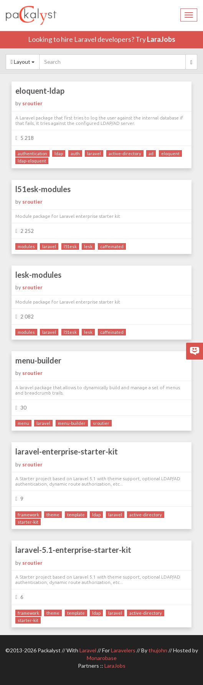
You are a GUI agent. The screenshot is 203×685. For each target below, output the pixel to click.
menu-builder (38, 360)
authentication (32, 153)
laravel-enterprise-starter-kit (66, 451)
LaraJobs (161, 39)
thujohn (158, 650)
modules (26, 246)
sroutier (32, 103)
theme (52, 514)
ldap (58, 153)
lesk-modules (38, 274)
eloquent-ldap (39, 90)
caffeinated (112, 246)
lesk (88, 246)
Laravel (87, 650)
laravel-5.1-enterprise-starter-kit (73, 549)
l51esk (70, 246)
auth (75, 153)
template (76, 514)
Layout (23, 61)
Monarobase (102, 658)
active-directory (125, 153)
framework (28, 514)
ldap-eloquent (32, 160)
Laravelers (123, 650)
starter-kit (28, 521)
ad (151, 153)
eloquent (170, 153)
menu (23, 423)
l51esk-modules (43, 189)
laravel (94, 153)
